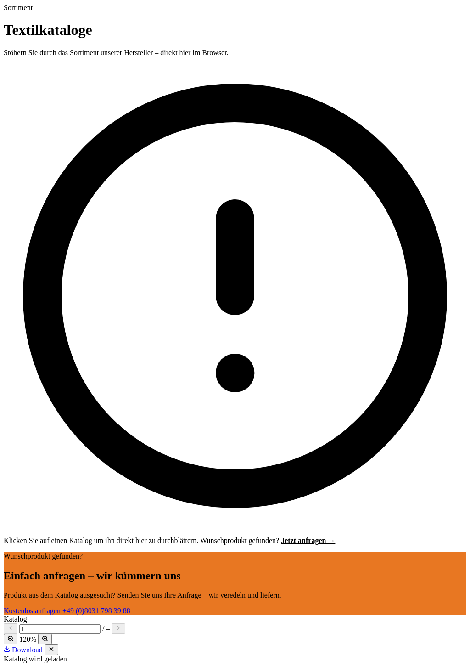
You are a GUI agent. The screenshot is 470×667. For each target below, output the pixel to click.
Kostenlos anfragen (32, 611)
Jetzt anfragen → (308, 540)
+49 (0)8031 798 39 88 (96, 611)
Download (24, 650)
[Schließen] (51, 649)
